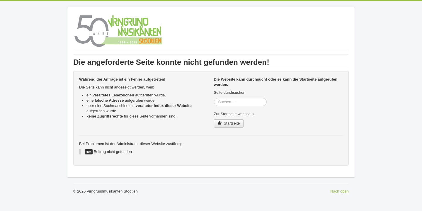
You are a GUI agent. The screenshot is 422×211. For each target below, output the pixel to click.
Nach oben (339, 191)
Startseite (229, 123)
